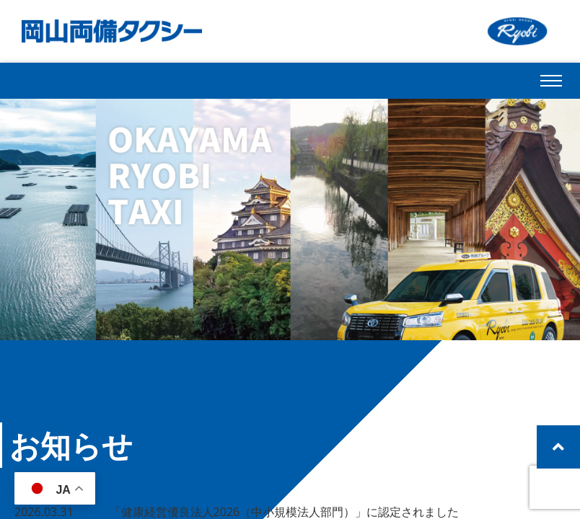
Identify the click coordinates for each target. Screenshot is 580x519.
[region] (290, 219)
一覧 (374, 446)
